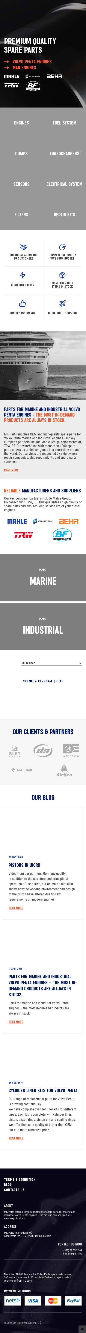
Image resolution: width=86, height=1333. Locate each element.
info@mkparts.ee (72, 1253)
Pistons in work (24, 865)
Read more (11, 470)
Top (82, 1329)
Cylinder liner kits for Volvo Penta (43, 1090)
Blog (8, 1184)
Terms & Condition (20, 1179)
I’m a (11, 665)
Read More (16, 908)
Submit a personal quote (43, 681)
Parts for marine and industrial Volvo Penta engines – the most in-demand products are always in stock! (43, 985)
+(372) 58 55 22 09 (72, 1250)
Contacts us (14, 1190)
